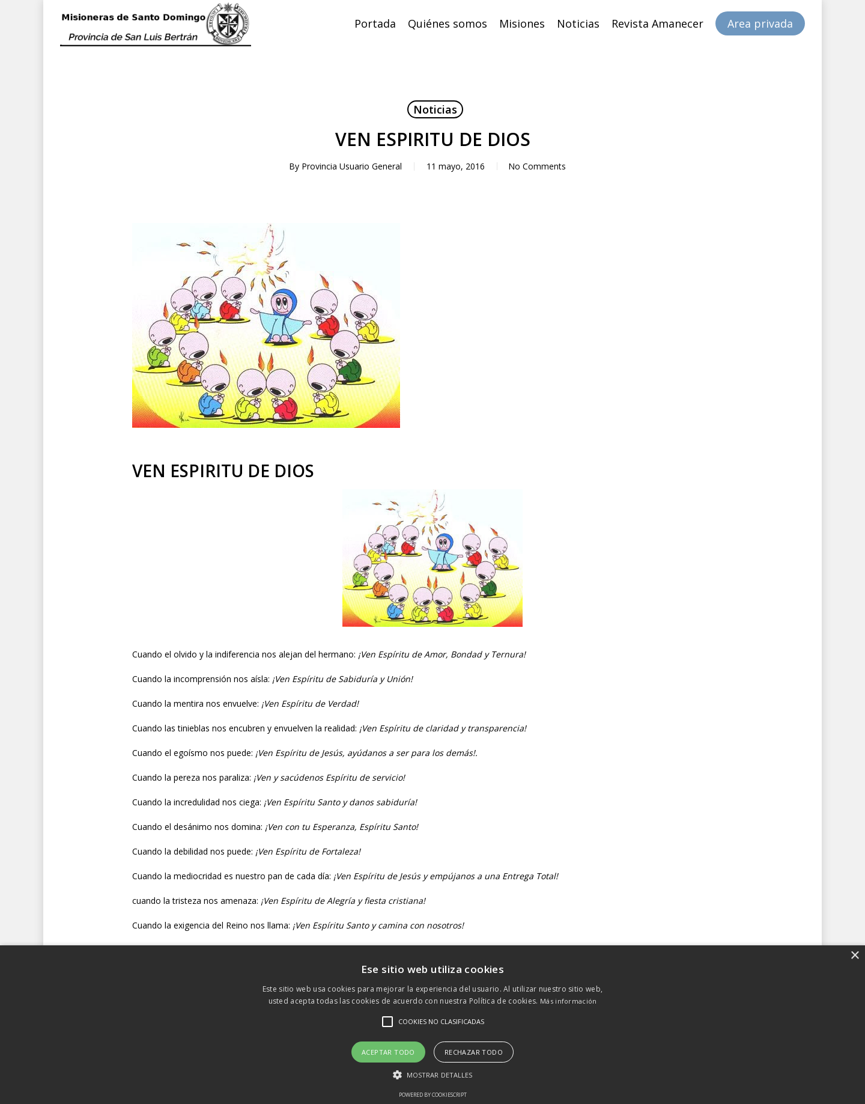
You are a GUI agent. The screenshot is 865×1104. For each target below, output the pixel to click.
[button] (433, 1075)
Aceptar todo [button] (388, 1052)
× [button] (854, 955)
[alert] (432, 1024)
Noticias (435, 109)
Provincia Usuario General (350, 166)
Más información (568, 1000)
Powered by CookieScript (433, 1095)
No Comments (537, 166)
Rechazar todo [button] (474, 1052)
